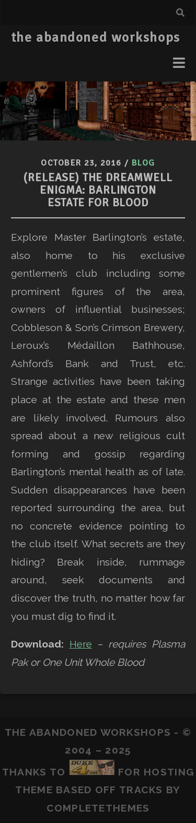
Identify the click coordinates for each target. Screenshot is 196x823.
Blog (143, 163)
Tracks (141, 789)
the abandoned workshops (95, 37)
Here (81, 644)
